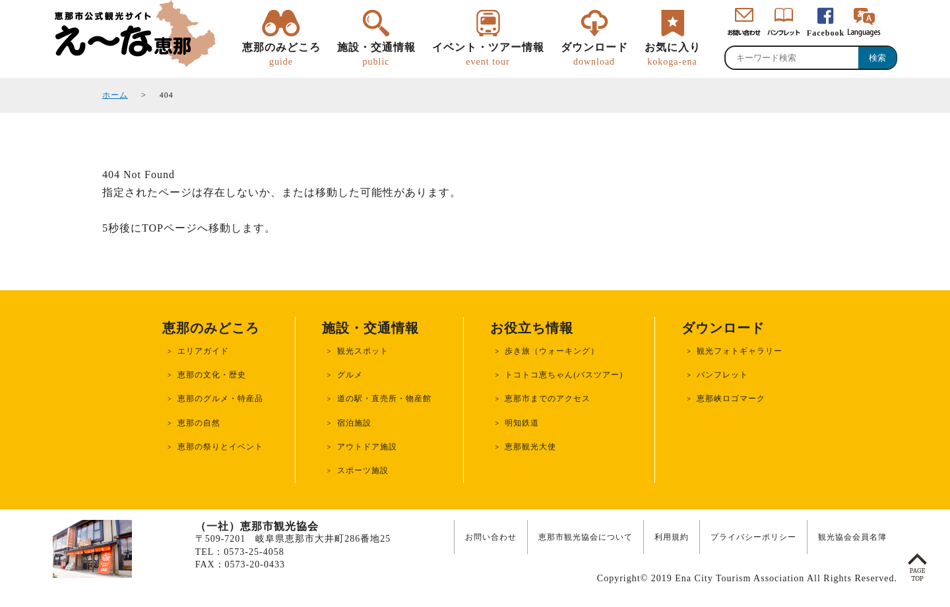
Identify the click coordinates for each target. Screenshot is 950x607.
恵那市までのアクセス (547, 398)
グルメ (350, 374)
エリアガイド (203, 351)
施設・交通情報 (376, 55)
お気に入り (673, 55)
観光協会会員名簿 (852, 537)
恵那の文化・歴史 (211, 374)
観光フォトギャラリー (739, 351)
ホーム (115, 95)
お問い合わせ (491, 537)
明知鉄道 (522, 423)
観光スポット (363, 351)
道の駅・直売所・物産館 (384, 398)
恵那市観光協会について (585, 537)
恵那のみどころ (281, 55)
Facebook (825, 33)
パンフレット (722, 374)
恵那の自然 (198, 423)
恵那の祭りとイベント (220, 446)
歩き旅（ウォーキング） (552, 351)
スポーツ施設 (363, 470)
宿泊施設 (354, 423)
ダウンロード (594, 55)
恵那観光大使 (530, 446)
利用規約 (671, 537)
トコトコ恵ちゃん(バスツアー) (564, 374)
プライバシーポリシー (753, 537)
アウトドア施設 (367, 446)
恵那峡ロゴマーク (731, 398)
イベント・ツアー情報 (488, 55)
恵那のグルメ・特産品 (220, 398)
